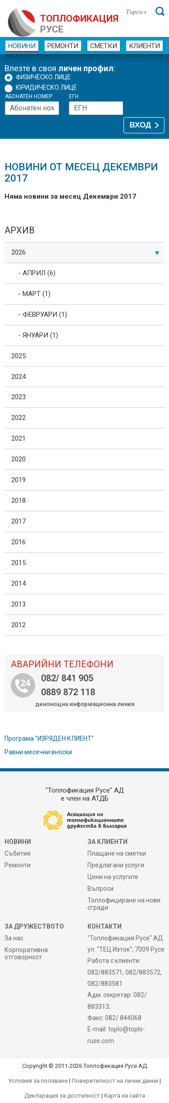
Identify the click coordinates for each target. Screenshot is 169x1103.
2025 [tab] (18, 356)
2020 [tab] (18, 459)
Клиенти (144, 46)
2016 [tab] (18, 542)
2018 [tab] (18, 501)
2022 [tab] (18, 418)
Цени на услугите (112, 876)
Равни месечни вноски (38, 752)
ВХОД (140, 125)
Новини (22, 46)
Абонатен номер (28, 97)
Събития (18, 853)
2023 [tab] (18, 397)
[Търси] (159, 11)
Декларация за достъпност (62, 1095)
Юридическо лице (46, 87)
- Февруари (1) (42, 314)
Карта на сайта (124, 1095)
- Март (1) (34, 294)
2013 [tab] (18, 604)
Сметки (103, 46)
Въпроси (100, 888)
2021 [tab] (18, 438)
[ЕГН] (96, 108)
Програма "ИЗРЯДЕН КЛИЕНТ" (49, 738)
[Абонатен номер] (32, 108)
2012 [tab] (18, 625)
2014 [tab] (18, 583)
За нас (14, 938)
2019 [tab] (18, 480)
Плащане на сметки (116, 853)
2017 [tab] (18, 521)
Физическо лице (43, 77)
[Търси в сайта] (136, 11)
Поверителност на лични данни (115, 1080)
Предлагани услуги (115, 865)
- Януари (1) (38, 335)
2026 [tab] (85, 252)
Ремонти (62, 46)
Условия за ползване (38, 1080)
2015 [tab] (18, 563)
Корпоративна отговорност (26, 953)
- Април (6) (36, 273)
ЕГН (73, 97)
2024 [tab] (18, 377)
